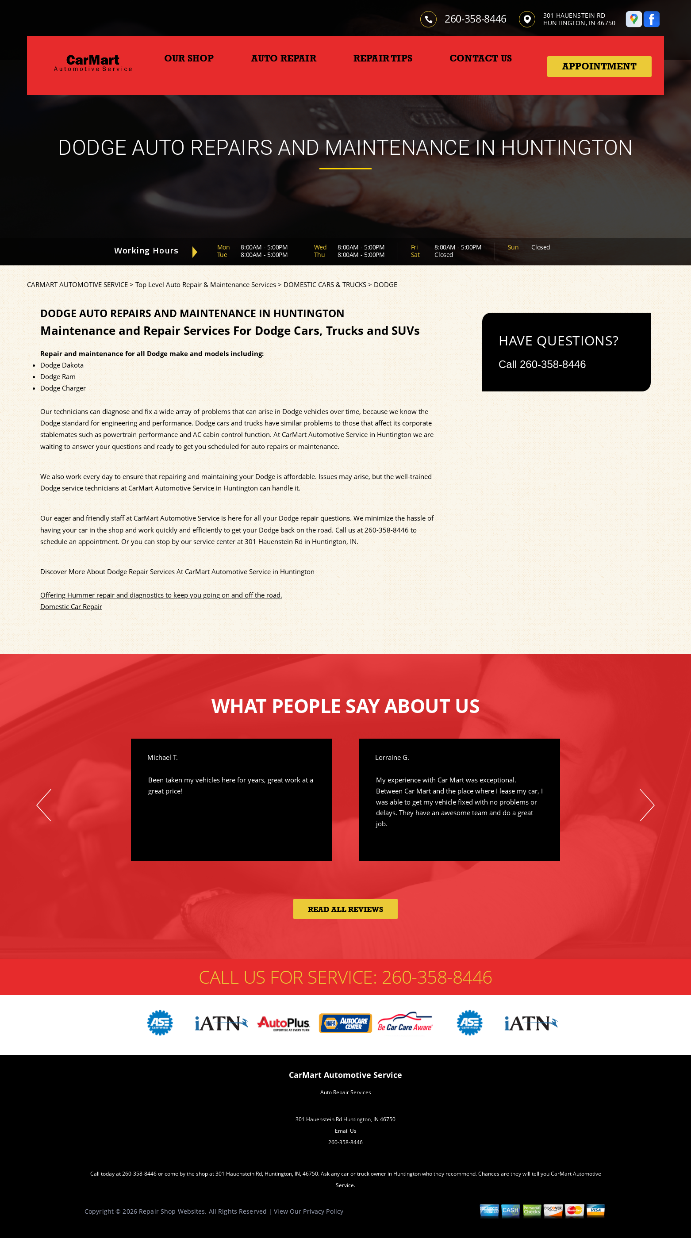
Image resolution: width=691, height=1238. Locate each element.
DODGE (385, 284)
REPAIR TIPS (382, 58)
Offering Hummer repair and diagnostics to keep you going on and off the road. (161, 594)
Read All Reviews (345, 909)
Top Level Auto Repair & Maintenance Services (205, 284)
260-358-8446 (476, 18)
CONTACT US (480, 58)
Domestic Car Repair (71, 606)
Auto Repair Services (345, 1092)
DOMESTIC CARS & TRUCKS (325, 284)
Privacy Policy (323, 1211)
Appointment (599, 66)
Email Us (346, 1131)
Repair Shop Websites (172, 1211)
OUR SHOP (189, 58)
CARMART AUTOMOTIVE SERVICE (77, 284)
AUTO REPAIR (283, 58)
